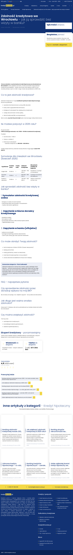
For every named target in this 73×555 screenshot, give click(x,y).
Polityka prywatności (62, 531)
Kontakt (41, 529)
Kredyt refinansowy (43, 507)
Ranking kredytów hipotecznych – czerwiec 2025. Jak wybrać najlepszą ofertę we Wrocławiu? (36, 464)
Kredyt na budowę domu (45, 509)
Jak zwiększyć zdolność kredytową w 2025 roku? (36, 430)
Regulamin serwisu (61, 533)
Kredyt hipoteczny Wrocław (45, 498)
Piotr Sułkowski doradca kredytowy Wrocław (62, 507)
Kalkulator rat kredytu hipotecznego (44, 520)
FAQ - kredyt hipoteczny (45, 533)
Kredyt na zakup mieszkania (45, 505)
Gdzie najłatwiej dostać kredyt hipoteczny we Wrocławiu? (60, 464)
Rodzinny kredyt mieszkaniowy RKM (64, 503)
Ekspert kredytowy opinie (63, 500)
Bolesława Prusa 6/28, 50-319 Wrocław (46, 544)
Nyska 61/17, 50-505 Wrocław (46, 541)
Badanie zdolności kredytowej (46, 500)
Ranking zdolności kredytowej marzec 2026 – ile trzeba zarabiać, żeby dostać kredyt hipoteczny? (12, 430)
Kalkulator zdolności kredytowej (46, 517)
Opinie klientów (43, 531)
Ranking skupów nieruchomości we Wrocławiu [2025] (58, 430)
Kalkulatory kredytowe (46, 513)
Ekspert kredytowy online (45, 502)
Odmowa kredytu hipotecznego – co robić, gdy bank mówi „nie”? (12, 464)
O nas (58, 529)
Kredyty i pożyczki (44, 494)
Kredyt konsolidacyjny (62, 498)
